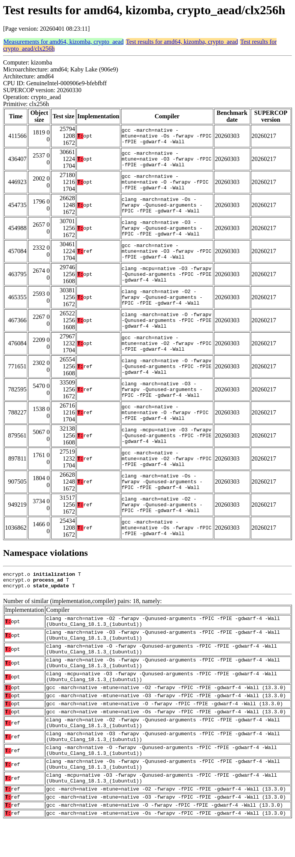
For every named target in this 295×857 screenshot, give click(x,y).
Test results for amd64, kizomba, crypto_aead (182, 41)
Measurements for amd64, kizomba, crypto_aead (63, 41)
